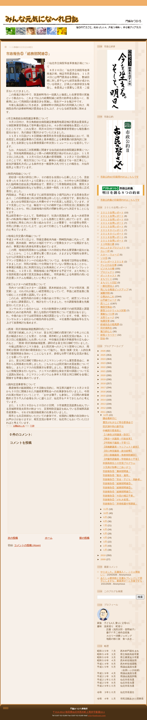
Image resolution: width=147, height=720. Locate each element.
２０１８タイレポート (112, 233)
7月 (105, 525)
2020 (103, 375)
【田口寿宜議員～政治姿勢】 (118, 451)
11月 (106, 509)
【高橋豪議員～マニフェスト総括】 (121, 447)
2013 (103, 403)
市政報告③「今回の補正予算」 (119, 495)
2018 (103, 383)
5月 (105, 533)
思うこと (105, 303)
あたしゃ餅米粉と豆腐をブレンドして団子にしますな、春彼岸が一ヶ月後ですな (121, 579)
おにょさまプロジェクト (113, 247)
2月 (105, 545)
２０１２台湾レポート (112, 219)
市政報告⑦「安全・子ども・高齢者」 (122, 479)
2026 (103, 351)
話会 (102, 338)
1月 (105, 550)
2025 (103, 355)
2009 (103, 559)
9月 (105, 517)
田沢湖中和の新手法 (113, 426)
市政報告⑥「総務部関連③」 (118, 483)
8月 (105, 521)
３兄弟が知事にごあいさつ (117, 467)
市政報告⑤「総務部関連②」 (28, 54)
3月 (105, 541)
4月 (105, 537)
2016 (103, 391)
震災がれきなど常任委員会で (118, 422)
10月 (106, 513)
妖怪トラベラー (108, 335)
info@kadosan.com (96, 715)
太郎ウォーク (107, 317)
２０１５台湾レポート (112, 226)
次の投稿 (13, 538)
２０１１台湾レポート (112, 216)
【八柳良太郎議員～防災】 (117, 434)
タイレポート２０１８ (112, 261)
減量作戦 (105, 293)
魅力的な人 (106, 331)
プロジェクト (107, 272)
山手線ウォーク (108, 300)
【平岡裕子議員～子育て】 (117, 442)
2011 (103, 412)
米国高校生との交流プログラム (119, 463)
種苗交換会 (106, 307)
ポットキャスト (108, 275)
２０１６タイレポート (112, 230)
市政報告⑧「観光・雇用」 (117, 475)
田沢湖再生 (106, 328)
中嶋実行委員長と (112, 430)
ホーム (48, 538)
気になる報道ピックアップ (114, 289)
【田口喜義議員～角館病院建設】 (120, 455)
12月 (106, 415)
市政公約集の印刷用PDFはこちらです (120, 200)
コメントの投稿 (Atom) (27, 545)
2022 (103, 367)
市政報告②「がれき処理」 (117, 499)
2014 (103, 399)
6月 (105, 529)
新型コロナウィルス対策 (113, 310)
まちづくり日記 (108, 282)
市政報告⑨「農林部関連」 (117, 471)
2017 (103, 387)
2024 (103, 359)
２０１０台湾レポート (112, 212)
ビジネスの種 (107, 268)
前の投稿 (84, 538)
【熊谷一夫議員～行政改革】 (118, 438)
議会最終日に (110, 418)
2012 (103, 408)
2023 (103, 363)
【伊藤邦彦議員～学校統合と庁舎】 (121, 459)
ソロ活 (103, 258)
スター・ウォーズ (109, 254)
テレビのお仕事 (108, 265)
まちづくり (106, 279)
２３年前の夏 (107, 244)
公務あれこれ (19, 426)
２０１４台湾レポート (112, 223)
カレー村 (105, 251)
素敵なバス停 (107, 314)
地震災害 (105, 321)
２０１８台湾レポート (112, 237)
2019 (103, 379)
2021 (103, 371)
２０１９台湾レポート (112, 240)
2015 (103, 395)
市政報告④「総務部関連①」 (118, 491)
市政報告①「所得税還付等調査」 (120, 503)
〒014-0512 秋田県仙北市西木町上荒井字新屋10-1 (79, 712)
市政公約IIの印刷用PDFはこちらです (119, 177)
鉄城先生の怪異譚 (109, 324)
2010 (103, 555)
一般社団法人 (107, 286)
